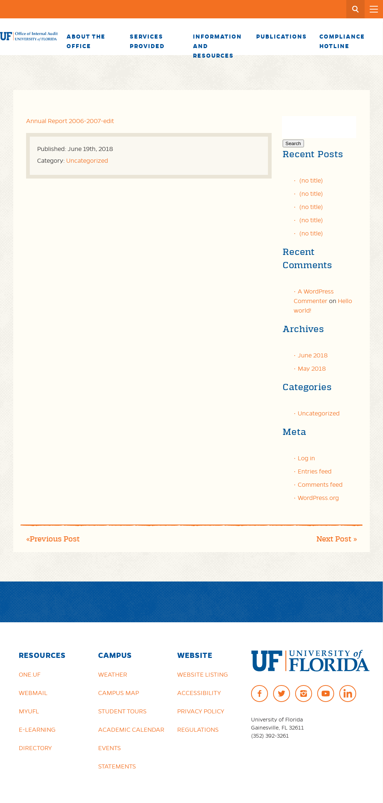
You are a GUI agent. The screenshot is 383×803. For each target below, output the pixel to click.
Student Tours (122, 711)
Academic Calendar (131, 729)
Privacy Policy (200, 711)
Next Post (333, 539)
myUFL (29, 711)
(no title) (311, 180)
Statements (117, 766)
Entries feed (315, 471)
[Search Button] (355, 9)
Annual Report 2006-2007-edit (70, 121)
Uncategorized (87, 160)
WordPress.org (318, 497)
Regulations (198, 729)
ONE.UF (29, 674)
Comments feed (320, 484)
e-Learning (37, 729)
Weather (112, 674)
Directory (35, 748)
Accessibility (199, 692)
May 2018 (312, 368)
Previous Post (55, 539)
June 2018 (312, 355)
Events (109, 748)
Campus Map (118, 692)
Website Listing (202, 674)
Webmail (33, 692)
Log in (306, 458)
